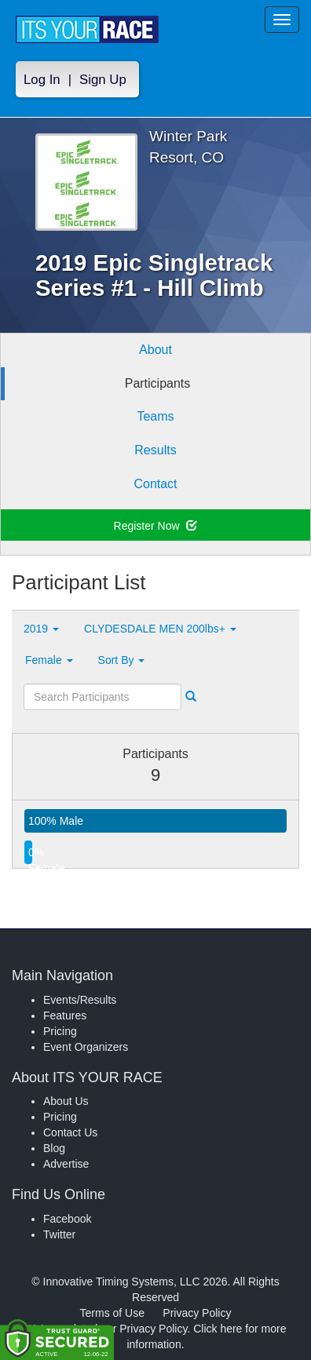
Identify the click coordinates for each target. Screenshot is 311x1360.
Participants (158, 383)
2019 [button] (41, 628)
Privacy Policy (197, 1313)
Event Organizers (85, 1047)
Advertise (66, 1164)
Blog (54, 1148)
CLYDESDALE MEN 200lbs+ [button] (160, 628)
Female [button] (49, 660)
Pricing (60, 1031)
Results (155, 450)
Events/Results (79, 1000)
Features (64, 1015)
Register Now (156, 526)
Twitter (59, 1234)
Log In (42, 79)
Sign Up (102, 79)
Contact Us (70, 1132)
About (155, 349)
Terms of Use (112, 1313)
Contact (155, 483)
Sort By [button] (121, 660)
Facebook (67, 1218)
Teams (155, 416)
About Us (66, 1101)
